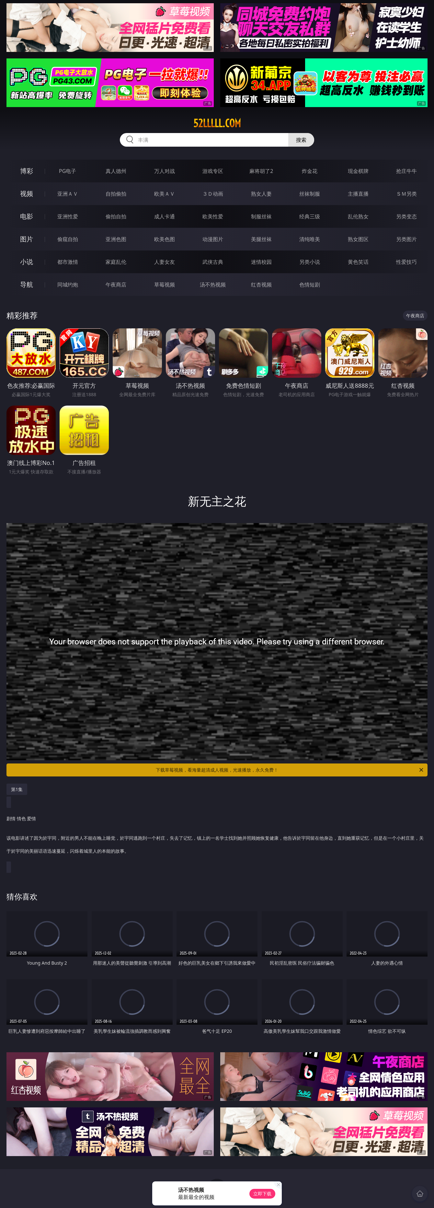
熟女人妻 (261, 193)
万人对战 (164, 171)
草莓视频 (164, 284)
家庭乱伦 (116, 261)
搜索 (301, 139)
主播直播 (358, 193)
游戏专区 (212, 171)
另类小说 (309, 261)
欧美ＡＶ (164, 193)
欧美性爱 (212, 216)
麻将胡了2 (261, 171)
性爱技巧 (406, 261)
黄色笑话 (358, 261)
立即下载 (262, 1193)
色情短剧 (309, 284)
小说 (26, 261)
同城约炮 (67, 284)
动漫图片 (212, 239)
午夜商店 (116, 284)
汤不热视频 (213, 284)
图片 (26, 239)
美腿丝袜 (261, 239)
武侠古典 (212, 261)
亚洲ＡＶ (67, 193)
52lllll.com (217, 123)
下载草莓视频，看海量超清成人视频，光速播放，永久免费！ (290, 770)
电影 (26, 216)
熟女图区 (358, 239)
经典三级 (309, 216)
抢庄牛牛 (406, 171)
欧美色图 (164, 239)
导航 (26, 284)
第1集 (17, 789)
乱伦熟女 (358, 216)
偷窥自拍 (67, 239)
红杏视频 (261, 284)
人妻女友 (164, 261)
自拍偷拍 (116, 193)
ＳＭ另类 (406, 193)
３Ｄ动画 (212, 193)
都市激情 (67, 261)
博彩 (26, 170)
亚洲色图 (116, 239)
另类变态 (406, 216)
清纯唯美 (309, 239)
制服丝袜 (261, 216)
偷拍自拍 (116, 216)
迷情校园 (261, 261)
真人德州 (116, 171)
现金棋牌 (358, 171)
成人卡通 (164, 216)
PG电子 (67, 171)
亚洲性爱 (67, 216)
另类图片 (406, 239)
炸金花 (309, 171)
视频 (26, 193)
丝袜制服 (309, 193)
